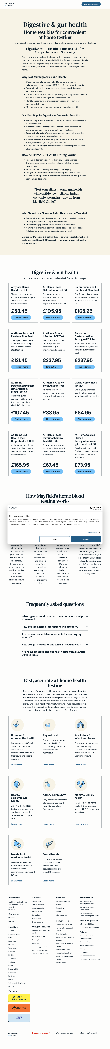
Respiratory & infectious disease (65, 938)
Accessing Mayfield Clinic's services (42, 931)
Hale (10, 938)
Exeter (10, 965)
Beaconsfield (13, 969)
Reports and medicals (40, 950)
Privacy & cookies (86, 949)
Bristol (10, 979)
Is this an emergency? (41, 1033)
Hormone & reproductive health (65, 929)
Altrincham (12, 958)
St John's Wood (14, 934)
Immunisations (37, 922)
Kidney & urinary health (64, 953)
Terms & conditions (87, 945)
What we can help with (64, 1033)
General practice (38, 908)
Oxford (11, 986)
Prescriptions (37, 940)
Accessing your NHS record (42, 947)
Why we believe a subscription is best (87, 902)
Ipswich (11, 944)
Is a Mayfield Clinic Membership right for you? (89, 914)
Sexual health (37, 915)
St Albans (11, 962)
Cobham (11, 951)
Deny (55, 539)
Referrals (35, 943)
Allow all (86, 539)
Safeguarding (85, 942)
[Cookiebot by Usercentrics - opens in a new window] (91, 508)
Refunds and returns (87, 956)
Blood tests (36, 918)
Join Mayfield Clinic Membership (87, 908)
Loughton (12, 941)
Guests (11, 921)
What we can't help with (88, 1033)
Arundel (11, 931)
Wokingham (12, 948)
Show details (92, 532)
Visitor (58, 911)
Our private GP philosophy (89, 927)
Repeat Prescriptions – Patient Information (88, 937)
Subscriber (60, 908)
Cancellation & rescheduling (90, 959)
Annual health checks (40, 954)
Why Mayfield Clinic (87, 924)
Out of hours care (38, 936)
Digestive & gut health (64, 924)
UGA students (61, 915)
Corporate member (63, 901)
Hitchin (10, 955)
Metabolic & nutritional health (64, 957)
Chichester (12, 972)
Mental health (37, 911)
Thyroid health (61, 934)
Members (11, 918)
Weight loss (36, 901)
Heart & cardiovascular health (64, 944)
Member (59, 905)
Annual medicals (38, 905)
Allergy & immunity (63, 949)
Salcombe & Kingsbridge (17, 983)
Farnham (11, 976)
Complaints (84, 952)
